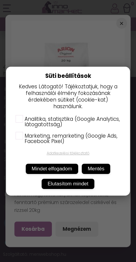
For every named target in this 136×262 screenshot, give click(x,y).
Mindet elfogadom (52, 169)
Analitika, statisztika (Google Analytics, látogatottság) (68, 121)
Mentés (96, 169)
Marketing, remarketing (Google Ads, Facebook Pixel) (66, 138)
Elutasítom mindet (68, 184)
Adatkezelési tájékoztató (68, 153)
